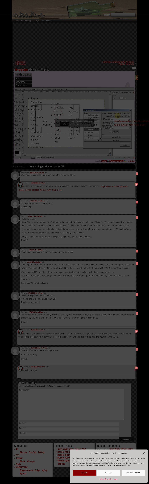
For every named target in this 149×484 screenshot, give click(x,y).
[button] (143, 453)
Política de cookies (106, 479)
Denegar (108, 473)
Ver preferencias (133, 473)
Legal (115, 479)
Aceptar (84, 473)
